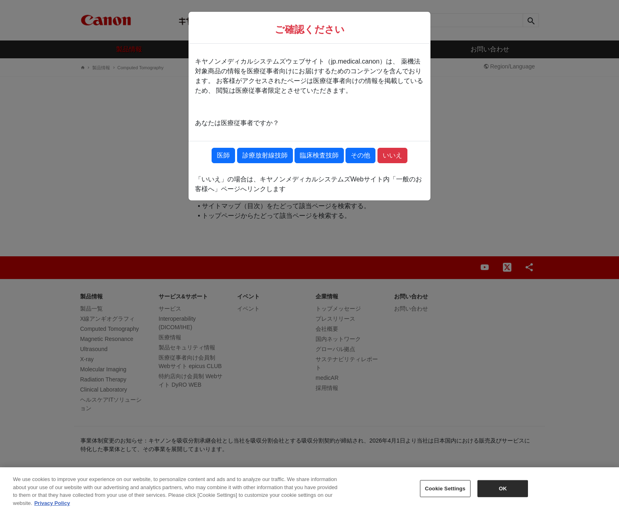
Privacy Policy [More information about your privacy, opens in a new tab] (52, 507)
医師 (223, 155)
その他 (360, 155)
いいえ (392, 155)
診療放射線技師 (265, 155)
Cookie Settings (445, 492)
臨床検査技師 (319, 155)
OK (503, 492)
